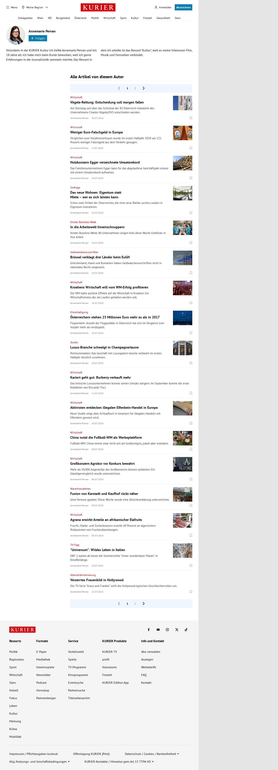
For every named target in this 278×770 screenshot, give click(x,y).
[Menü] (12, 7)
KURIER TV (109, 652)
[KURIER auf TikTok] (186, 630)
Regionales (16, 659)
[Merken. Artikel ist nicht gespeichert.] (191, 118)
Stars (178, 18)
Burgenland (63, 18)
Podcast (41, 682)
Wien (40, 18)
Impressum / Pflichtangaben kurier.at (33, 754)
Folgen (38, 38)
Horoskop (42, 690)
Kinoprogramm (78, 675)
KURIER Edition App (115, 682)
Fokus (13, 698)
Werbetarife (148, 667)
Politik (95, 18)
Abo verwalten (150, 652)
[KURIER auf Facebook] (149, 630)
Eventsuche (75, 682)
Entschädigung (79, 312)
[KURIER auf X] (177, 630)
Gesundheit (163, 18)
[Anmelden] (163, 7)
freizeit (13, 690)
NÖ (50, 18)
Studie (74, 342)
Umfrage (75, 187)
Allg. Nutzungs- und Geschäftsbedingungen (38, 761)
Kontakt (146, 682)
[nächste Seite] (143, 88)
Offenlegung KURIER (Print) (91, 754)
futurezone (109, 667)
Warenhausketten (80, 488)
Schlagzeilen (25, 18)
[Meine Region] (32, 7)
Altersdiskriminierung (83, 575)
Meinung (15, 721)
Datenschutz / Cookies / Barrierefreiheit (150, 754)
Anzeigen (147, 659)
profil (105, 659)
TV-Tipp (74, 544)
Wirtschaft (109, 18)
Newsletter (43, 675)
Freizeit (147, 18)
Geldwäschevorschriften (84, 252)
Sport (123, 18)
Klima (13, 729)
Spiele (72, 659)
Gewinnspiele (45, 667)
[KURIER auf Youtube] (158, 630)
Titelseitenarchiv (79, 698)
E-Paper (41, 652)
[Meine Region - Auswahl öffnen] (46, 7)
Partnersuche (76, 690)
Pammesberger (46, 698)
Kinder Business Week (83, 222)
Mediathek (43, 659)
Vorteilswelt (76, 652)
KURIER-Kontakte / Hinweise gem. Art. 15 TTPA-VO (118, 761)
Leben (13, 706)
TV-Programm (77, 667)
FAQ (144, 675)
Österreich (81, 18)
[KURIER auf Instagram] (167, 630)
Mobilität (15, 737)
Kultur (135, 18)
